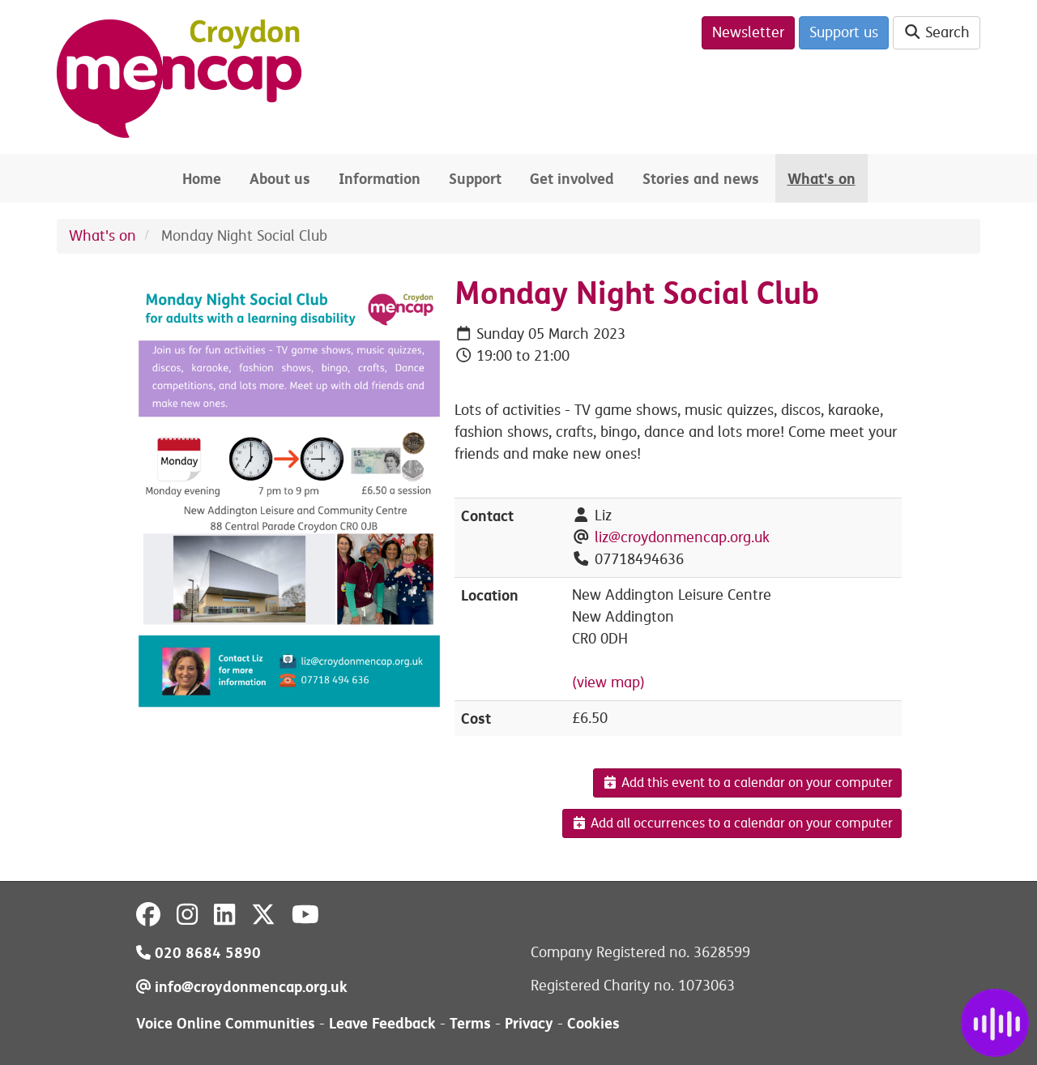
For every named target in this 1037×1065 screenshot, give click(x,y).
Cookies (593, 1023)
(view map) (608, 682)
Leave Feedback (382, 1023)
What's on (821, 178)
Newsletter (748, 32)
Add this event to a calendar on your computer (747, 783)
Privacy (529, 1023)
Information (379, 178)
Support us (843, 32)
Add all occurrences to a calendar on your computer (732, 823)
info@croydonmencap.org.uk (242, 986)
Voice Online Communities (225, 1023)
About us (280, 178)
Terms (470, 1023)
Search (937, 32)
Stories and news (700, 178)
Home (201, 178)
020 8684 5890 (198, 952)
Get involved (572, 178)
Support (475, 178)
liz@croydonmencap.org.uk (682, 537)
